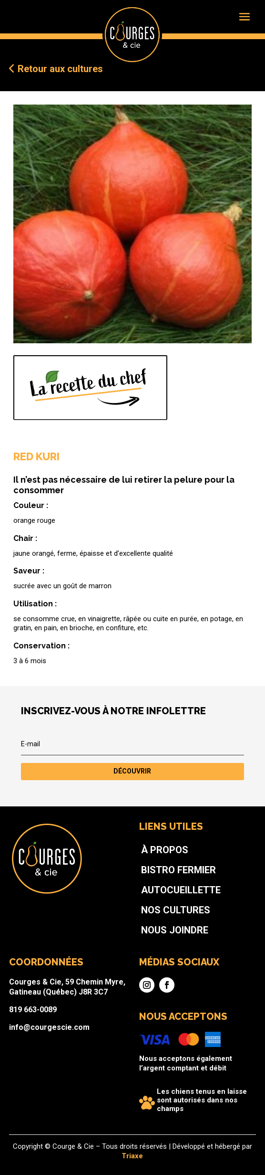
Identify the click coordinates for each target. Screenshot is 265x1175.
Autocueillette (160, 924)
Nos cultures (157, 935)
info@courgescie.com (85, 1003)
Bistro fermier (158, 913)
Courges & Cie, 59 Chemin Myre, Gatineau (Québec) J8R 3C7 (95, 979)
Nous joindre (156, 947)
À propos (150, 901)
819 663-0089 (75, 992)
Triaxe (132, 1155)
